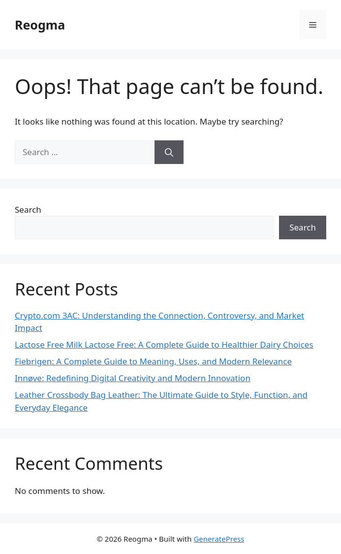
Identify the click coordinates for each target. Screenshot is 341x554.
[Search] (169, 152)
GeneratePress (218, 539)
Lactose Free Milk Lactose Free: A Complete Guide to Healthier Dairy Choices (164, 344)
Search (28, 209)
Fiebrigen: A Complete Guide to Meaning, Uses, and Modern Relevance (153, 361)
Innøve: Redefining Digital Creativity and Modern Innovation (132, 378)
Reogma (40, 24)
